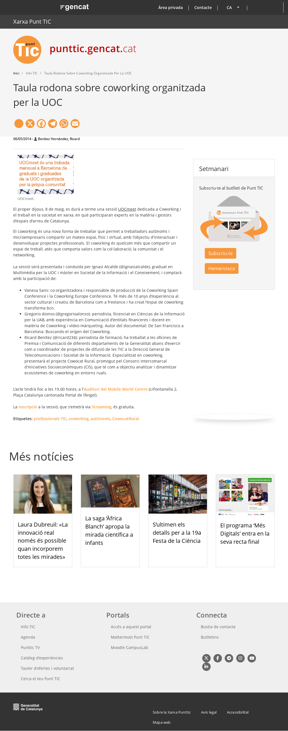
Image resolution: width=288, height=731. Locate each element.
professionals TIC (50, 418)
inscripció (28, 406)
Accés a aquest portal (131, 626)
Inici (16, 73)
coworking (79, 418)
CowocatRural (125, 418)
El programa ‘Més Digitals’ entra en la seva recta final (244, 533)
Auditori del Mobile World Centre (116, 389)
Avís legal (209, 712)
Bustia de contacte (218, 626)
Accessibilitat (238, 712)
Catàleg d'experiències (42, 658)
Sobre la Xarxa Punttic (172, 712)
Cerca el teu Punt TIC (40, 678)
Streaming (101, 406)
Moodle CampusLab (129, 647)
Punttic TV (30, 647)
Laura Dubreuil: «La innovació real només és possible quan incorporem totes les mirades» (43, 541)
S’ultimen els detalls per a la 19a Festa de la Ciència (177, 533)
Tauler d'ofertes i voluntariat (47, 668)
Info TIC (28, 626)
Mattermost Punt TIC (130, 637)
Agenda (28, 637)
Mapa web (162, 722)
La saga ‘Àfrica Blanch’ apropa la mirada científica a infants (109, 530)
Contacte (203, 7)
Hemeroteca (221, 268)
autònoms (100, 418)
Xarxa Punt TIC (32, 21)
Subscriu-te (220, 253)
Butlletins (210, 637)
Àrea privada (170, 7)
